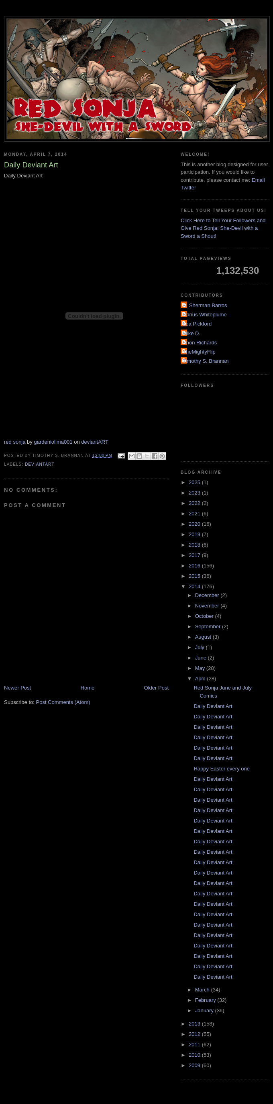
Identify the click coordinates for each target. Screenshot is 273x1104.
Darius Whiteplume (205, 315)
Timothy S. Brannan (205, 361)
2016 (195, 566)
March (203, 990)
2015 (195, 576)
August (204, 637)
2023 (195, 493)
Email (258, 180)
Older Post (156, 688)
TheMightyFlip (199, 352)
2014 (195, 586)
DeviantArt (39, 464)
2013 (195, 1024)
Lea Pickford (197, 324)
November (208, 606)
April (201, 679)
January (205, 1010)
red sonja (14, 442)
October (205, 616)
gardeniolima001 (53, 442)
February (206, 1000)
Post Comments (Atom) (63, 702)
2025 (195, 482)
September (208, 626)
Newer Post (17, 688)
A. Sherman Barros (205, 305)
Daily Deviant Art (213, 706)
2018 (195, 545)
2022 (195, 503)
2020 (195, 524)
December (208, 595)
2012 (195, 1034)
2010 (195, 1055)
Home (88, 688)
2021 (195, 514)
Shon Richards (200, 343)
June (201, 658)
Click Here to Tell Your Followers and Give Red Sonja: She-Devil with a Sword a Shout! (223, 228)
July (200, 647)
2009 (195, 1065)
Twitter (188, 188)
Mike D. (191, 333)
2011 (195, 1045)
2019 (195, 534)
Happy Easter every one (221, 769)
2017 (195, 555)
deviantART (94, 442)
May (200, 668)
